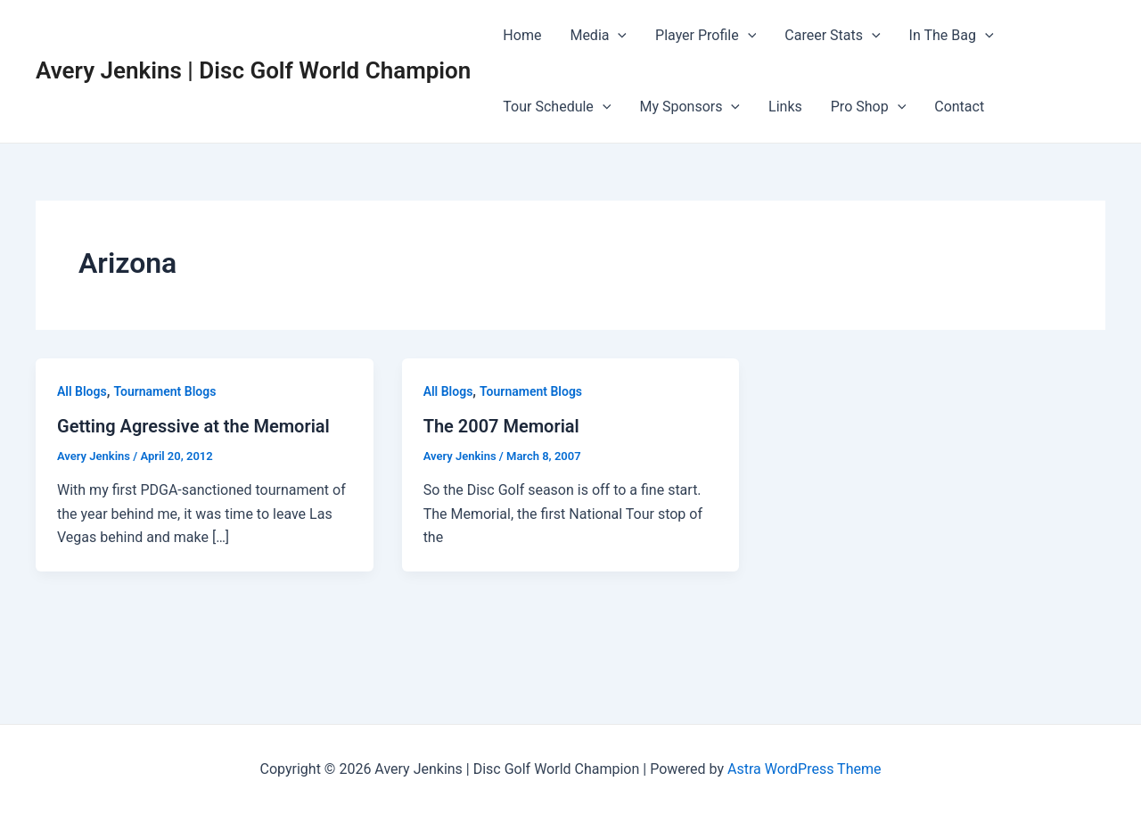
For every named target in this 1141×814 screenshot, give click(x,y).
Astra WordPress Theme (804, 769)
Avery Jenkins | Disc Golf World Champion (253, 70)
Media (598, 35)
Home (522, 35)
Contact (959, 106)
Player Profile (705, 35)
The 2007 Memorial (501, 426)
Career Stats (832, 35)
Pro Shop (868, 107)
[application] (618, 35)
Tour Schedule (557, 107)
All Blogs (82, 391)
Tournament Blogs (164, 391)
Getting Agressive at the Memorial (193, 426)
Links (785, 106)
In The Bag (951, 35)
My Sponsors (689, 107)
